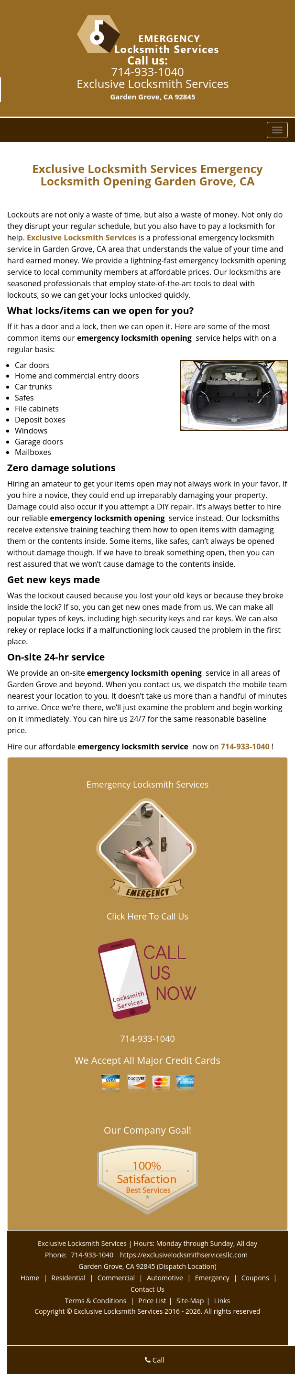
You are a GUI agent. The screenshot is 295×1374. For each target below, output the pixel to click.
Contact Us (147, 1289)
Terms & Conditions (96, 1300)
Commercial (116, 1277)
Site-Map (190, 1300)
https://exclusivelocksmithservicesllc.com (184, 1254)
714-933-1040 (147, 71)
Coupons (255, 1277)
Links (222, 1300)
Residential (68, 1277)
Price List (152, 1300)
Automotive (165, 1277)
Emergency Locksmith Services (148, 784)
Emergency (212, 1277)
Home (30, 1277)
